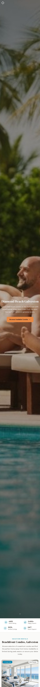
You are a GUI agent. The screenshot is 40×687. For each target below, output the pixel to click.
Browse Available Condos (20, 319)
